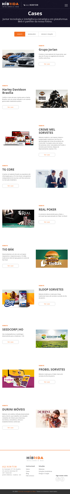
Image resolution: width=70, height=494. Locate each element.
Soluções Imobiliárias (45, 471)
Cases (28, 471)
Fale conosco (30, 476)
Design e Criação (44, 473)
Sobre (28, 469)
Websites (41, 469)
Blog (27, 473)
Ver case (47, 64)
